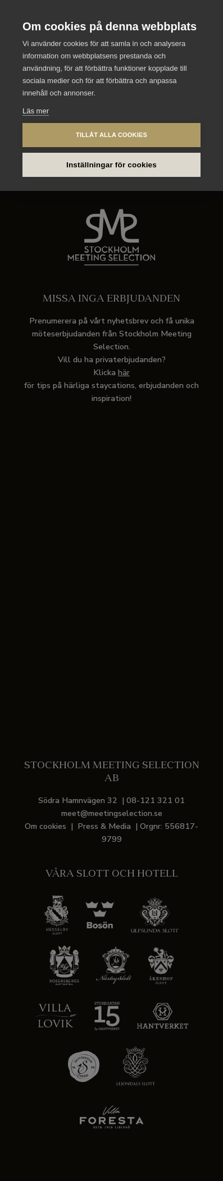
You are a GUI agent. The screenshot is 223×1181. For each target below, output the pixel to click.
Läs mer (35, 111)
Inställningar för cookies (111, 165)
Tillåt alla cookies (111, 134)
